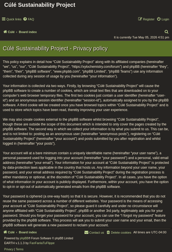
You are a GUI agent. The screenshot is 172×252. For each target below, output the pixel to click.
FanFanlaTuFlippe (42, 243)
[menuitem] (28, 19)
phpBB (24, 238)
